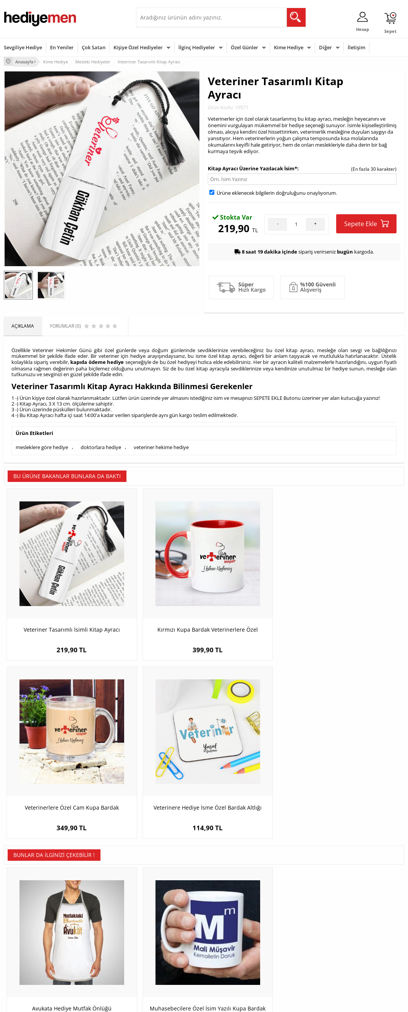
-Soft (164, 1002)
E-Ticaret (180, 1002)
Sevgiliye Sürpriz (89, 947)
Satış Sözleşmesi (21, 924)
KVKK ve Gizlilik (20, 947)
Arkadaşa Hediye (294, 947)
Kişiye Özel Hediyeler (138, 47)
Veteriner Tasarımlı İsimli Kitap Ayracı (54, 593)
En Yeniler (62, 47)
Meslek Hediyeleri (91, 959)
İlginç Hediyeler (196, 47)
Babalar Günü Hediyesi (232, 959)
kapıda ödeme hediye (97, 360)
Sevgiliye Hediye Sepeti (164, 913)
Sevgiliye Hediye (23, 47)
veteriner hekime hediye (161, 444)
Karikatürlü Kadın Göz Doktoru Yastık (254, 764)
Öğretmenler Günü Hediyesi (237, 947)
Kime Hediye (288, 47)
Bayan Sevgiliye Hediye (164, 953)
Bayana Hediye (292, 913)
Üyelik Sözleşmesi (23, 913)
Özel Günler (244, 47)
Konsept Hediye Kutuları (165, 902)
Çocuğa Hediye (292, 924)
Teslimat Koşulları (23, 902)
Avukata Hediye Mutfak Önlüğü (54, 760)
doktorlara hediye (101, 444)
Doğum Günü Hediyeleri (233, 913)
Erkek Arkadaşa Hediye (96, 913)
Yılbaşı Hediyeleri (226, 924)
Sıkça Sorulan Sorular (26, 959)
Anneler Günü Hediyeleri (234, 936)
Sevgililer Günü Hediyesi (233, 902)
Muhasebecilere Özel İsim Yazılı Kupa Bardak (154, 764)
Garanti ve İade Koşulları (30, 936)
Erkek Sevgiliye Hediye (164, 941)
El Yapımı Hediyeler (92, 936)
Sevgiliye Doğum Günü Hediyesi (164, 927)
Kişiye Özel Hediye (91, 902)
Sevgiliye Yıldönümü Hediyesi (161, 967)
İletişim (356, 47)
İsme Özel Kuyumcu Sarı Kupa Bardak (354, 764)
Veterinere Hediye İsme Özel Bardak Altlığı (354, 593)
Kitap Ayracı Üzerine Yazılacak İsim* (252, 167)
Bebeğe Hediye (292, 936)
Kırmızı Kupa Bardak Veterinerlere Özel (154, 593)
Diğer (325, 47)
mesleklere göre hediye (42, 444)
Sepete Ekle (366, 222)
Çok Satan (93, 47)
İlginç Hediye (289, 959)
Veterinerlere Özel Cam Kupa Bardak (254, 593)
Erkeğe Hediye (291, 902)
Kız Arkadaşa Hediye (93, 924)
